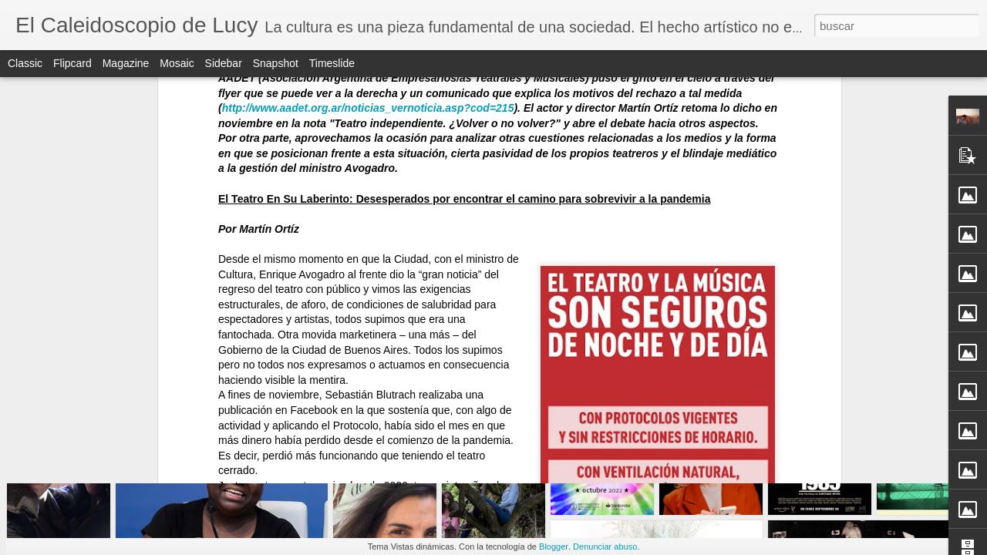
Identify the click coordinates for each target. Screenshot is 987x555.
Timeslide (332, 63)
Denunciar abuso (605, 546)
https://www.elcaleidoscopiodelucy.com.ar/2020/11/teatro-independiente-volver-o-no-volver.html (449, 89)
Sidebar (223, 63)
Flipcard (72, 63)
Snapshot (275, 63)
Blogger (553, 546)
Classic (25, 63)
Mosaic (177, 63)
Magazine (126, 63)
